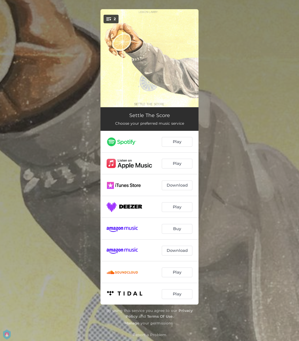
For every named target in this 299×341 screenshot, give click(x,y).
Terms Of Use (160, 316)
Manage (131, 323)
